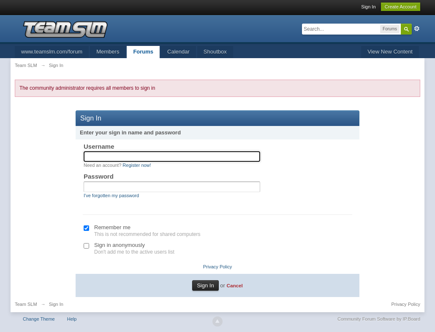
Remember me (112, 227)
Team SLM (26, 304)
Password (99, 176)
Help (72, 318)
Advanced (416, 28)
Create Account (400, 6)
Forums (143, 51)
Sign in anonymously (119, 245)
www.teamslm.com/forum (51, 51)
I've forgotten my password (111, 195)
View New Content (390, 51)
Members (107, 51)
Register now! (136, 165)
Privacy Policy (217, 266)
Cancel (234, 285)
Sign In (368, 6)
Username (99, 146)
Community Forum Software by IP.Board (378, 318)
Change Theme (39, 318)
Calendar (178, 51)
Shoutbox (215, 51)
